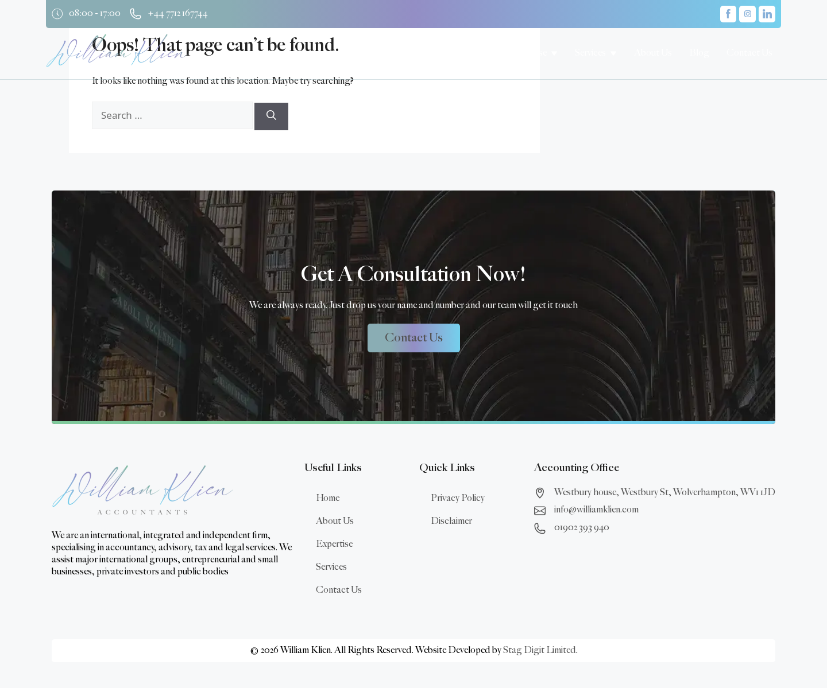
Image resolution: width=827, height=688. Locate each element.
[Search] (271, 116)
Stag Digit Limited (539, 650)
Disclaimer (451, 521)
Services (331, 567)
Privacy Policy (458, 498)
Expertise (334, 544)
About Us (335, 521)
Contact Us (339, 590)
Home (327, 498)
